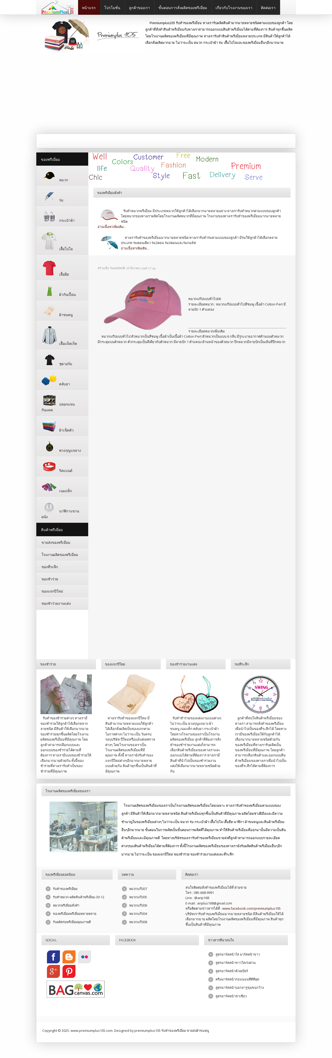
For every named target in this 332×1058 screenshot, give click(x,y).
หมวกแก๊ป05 (138, 897)
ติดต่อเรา (268, 8)
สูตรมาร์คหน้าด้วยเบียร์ (232, 971)
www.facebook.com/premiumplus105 (251, 908)
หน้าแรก (89, 8)
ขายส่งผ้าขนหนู (198, 1030)
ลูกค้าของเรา (139, 8)
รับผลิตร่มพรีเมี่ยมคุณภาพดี (72, 922)
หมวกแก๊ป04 (138, 914)
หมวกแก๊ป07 (138, 889)
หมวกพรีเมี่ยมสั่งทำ (66, 905)
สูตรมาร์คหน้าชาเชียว (231, 996)
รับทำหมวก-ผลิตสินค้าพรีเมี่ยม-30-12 (79, 897)
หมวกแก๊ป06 (138, 905)
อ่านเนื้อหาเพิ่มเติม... (112, 226)
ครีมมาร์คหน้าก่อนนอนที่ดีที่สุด (238, 979)
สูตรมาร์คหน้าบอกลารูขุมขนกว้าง (240, 988)
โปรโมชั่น (112, 8)
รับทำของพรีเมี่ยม (65, 889)
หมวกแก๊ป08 (138, 922)
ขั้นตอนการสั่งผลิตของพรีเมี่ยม (182, 8)
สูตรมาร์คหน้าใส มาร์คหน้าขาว (238, 954)
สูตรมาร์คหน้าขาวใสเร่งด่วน (236, 962)
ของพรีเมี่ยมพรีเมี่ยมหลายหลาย (75, 914)
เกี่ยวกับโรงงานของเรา (234, 8)
